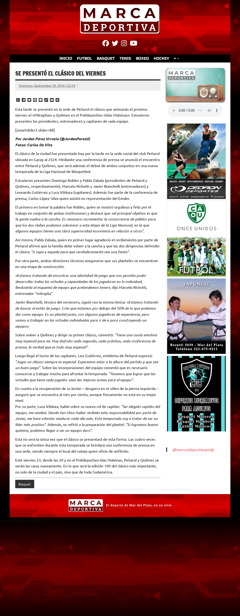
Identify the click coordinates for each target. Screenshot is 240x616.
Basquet (25, 484)
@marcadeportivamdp (193, 449)
